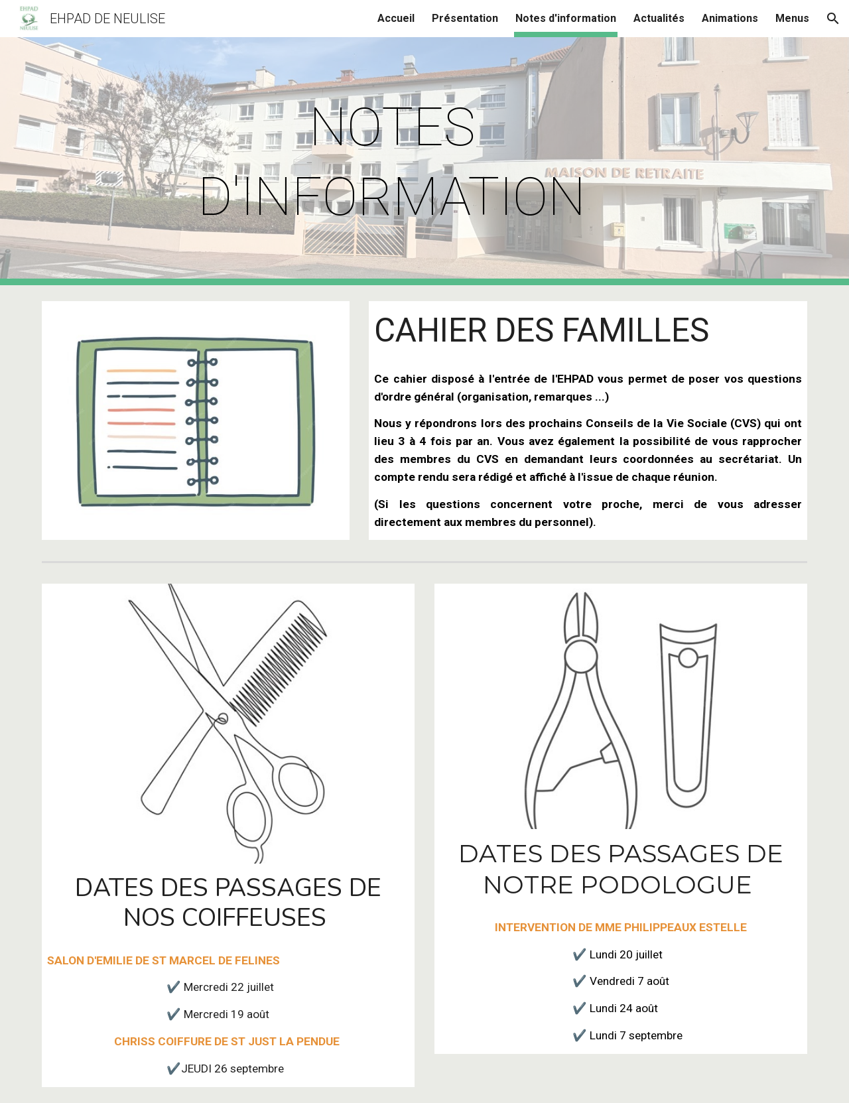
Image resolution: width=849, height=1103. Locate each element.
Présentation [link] (465, 18)
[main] (391, 161)
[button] (833, 18)
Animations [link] (730, 18)
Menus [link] (792, 18)
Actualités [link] (659, 18)
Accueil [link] (396, 18)
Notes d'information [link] (565, 18)
